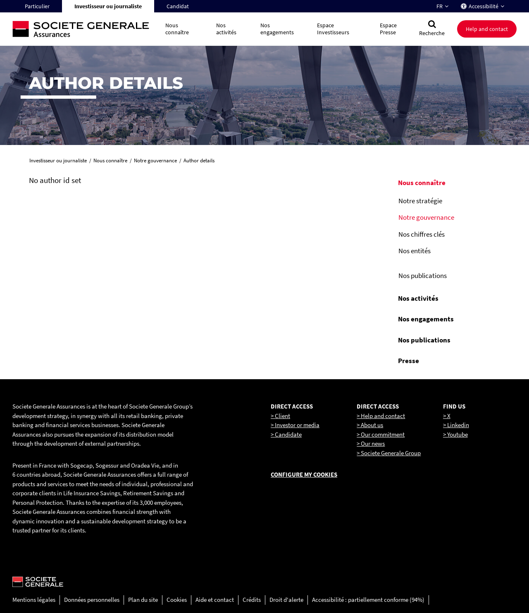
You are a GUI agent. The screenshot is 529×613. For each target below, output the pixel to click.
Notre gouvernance (426, 217)
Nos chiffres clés (421, 234)
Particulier (37, 6)
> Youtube (455, 434)
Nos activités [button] (226, 28)
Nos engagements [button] (277, 28)
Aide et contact (214, 599)
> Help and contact (381, 416)
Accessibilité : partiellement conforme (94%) (368, 599)
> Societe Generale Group (389, 453)
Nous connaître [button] (177, 28)
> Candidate (286, 434)
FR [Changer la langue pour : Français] (439, 6)
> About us (370, 425)
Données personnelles (91, 599)
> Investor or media (295, 425)
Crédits (252, 599)
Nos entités (414, 250)
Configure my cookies (304, 474)
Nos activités (418, 298)
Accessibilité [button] (483, 6)
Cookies (177, 599)
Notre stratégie (420, 200)
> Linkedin (456, 425)
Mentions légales (33, 599)
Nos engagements (426, 318)
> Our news (371, 443)
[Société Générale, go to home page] (84, 29)
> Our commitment (381, 434)
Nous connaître (422, 182)
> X (446, 416)
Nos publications (422, 275)
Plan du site (143, 599)
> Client (280, 416)
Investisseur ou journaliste (108, 6)
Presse (408, 360)
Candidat (178, 6)
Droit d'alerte (286, 599)
